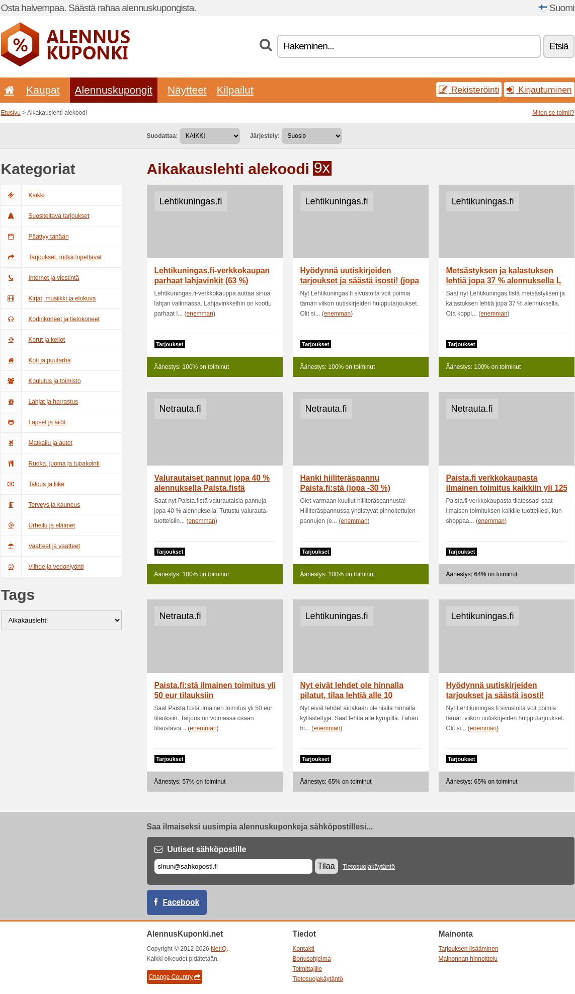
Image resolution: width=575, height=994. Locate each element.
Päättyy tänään (35, 236)
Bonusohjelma (312, 958)
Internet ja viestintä (40, 278)
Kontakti (303, 948)
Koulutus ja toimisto (41, 381)
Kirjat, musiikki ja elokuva (48, 298)
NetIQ (218, 948)
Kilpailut (235, 90)
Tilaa (326, 866)
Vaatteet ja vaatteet (40, 546)
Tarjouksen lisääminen (469, 948)
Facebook (181, 902)
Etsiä (558, 46)
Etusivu (11, 112)
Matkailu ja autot (36, 443)
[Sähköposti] (233, 866)
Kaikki (23, 195)
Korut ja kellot (33, 340)
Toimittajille (307, 968)
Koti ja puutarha (36, 360)
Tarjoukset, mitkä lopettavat (51, 257)
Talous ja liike (32, 484)
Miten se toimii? (553, 112)
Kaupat (42, 90)
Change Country (174, 976)
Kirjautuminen (539, 90)
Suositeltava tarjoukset (45, 216)
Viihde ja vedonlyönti (42, 567)
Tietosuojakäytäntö (369, 866)
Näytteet (187, 90)
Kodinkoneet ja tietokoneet (50, 319)
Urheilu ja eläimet (38, 525)
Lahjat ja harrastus (39, 402)
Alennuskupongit (113, 90)
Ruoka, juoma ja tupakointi (50, 463)
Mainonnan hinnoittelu (468, 958)
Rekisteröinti (469, 90)
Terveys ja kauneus (40, 505)
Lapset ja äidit (33, 422)
